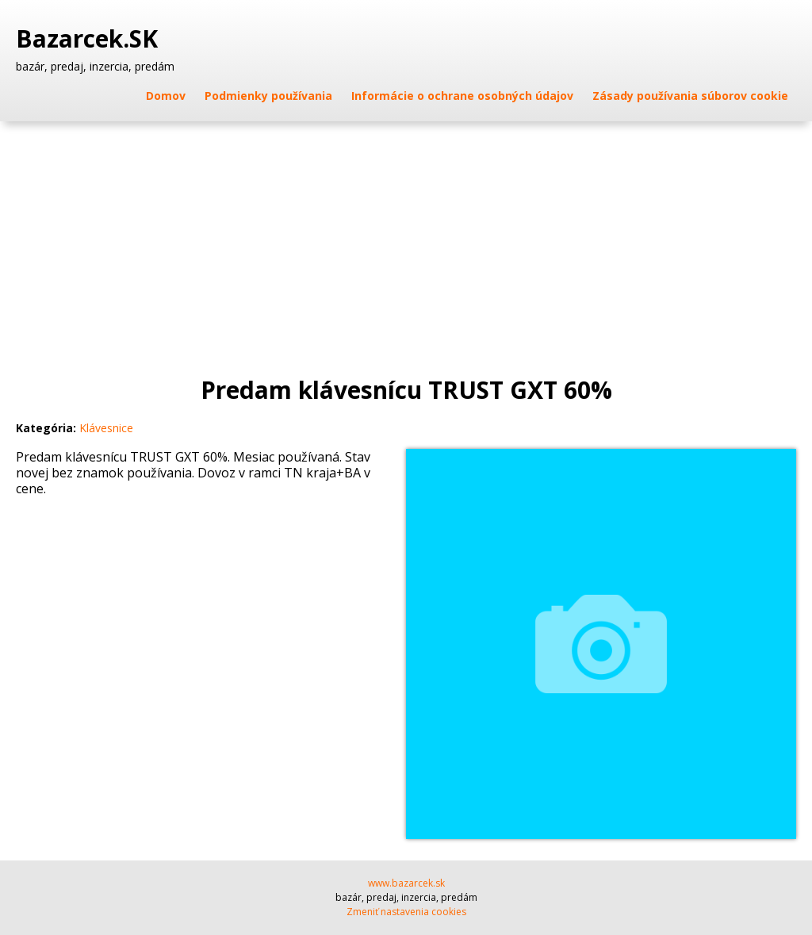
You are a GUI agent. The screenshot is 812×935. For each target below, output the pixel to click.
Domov (166, 95)
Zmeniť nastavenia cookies (406, 911)
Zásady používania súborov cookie (690, 95)
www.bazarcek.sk (406, 883)
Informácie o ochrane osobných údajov (462, 95)
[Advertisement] (406, 240)
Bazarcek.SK (90, 39)
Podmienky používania (268, 95)
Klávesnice (106, 427)
